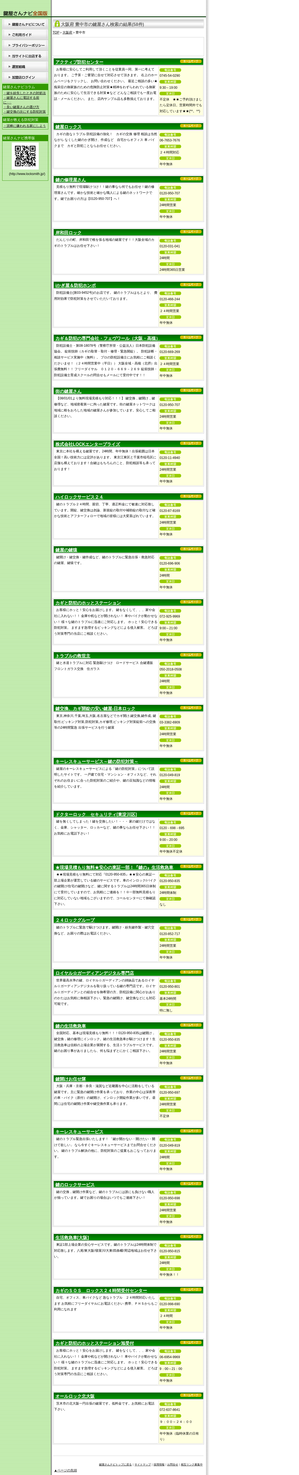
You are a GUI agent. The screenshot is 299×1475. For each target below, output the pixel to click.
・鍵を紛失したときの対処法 (24, 93)
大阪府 (67, 32)
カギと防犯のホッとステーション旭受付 (94, 1343)
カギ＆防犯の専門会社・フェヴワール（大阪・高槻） (107, 338)
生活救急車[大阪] (72, 1237)
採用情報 (159, 1464)
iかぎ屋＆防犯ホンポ (75, 285)
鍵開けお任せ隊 (70, 1079)
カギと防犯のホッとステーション (88, 603)
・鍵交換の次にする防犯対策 (24, 112)
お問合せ (172, 1464)
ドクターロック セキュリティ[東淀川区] (96, 814)
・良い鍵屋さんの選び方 (21, 107)
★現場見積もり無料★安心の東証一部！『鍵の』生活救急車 (114, 867)
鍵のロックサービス (75, 1184)
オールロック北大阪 (75, 1396)
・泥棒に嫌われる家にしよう (24, 126)
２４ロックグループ (75, 920)
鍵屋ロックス (68, 126)
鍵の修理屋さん (70, 179)
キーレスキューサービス (79, 1131)
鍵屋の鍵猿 (66, 550)
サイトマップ (142, 1464)
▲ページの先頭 (65, 1470)
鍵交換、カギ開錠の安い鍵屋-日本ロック (95, 708)
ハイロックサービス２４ (79, 497)
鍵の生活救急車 (70, 1026)
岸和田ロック (68, 232)
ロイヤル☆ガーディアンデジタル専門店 (94, 973)
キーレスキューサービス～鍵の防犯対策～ (96, 761)
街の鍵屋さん (68, 391)
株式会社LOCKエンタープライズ (87, 444)
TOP (56, 32)
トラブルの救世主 (72, 656)
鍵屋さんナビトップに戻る (115, 1464)
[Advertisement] (128, 45)
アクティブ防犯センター (79, 62)
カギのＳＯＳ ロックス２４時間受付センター (101, 1290)
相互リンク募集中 (192, 1464)
